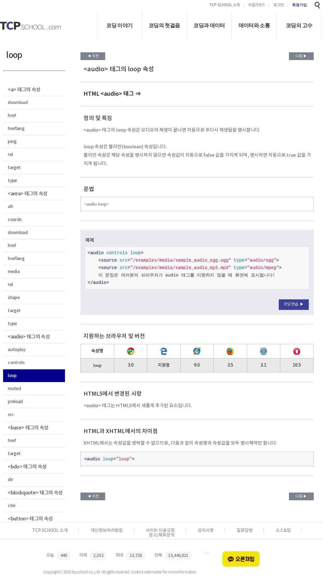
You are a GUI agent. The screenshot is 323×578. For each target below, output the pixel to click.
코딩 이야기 (119, 25)
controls (16, 362)
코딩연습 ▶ (293, 304)
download (18, 102)
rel (10, 154)
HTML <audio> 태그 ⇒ (112, 94)
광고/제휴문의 (161, 535)
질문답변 (245, 530)
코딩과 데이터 (209, 25)
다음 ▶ (301, 56)
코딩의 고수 (299, 25)
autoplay (16, 349)
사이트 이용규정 (160, 530)
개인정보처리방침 (107, 530)
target (14, 167)
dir (10, 479)
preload (15, 401)
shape (13, 297)
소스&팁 (283, 530)
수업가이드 (256, 5)
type (12, 180)
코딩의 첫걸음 (164, 25)
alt (10, 206)
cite (11, 505)
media (13, 271)
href (12, 115)
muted (14, 388)
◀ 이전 (93, 56)
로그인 (278, 5)
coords (14, 219)
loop (12, 375)
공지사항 (206, 530)
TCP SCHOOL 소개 (224, 5)
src (11, 414)
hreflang (16, 128)
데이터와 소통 (254, 25)
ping (12, 141)
